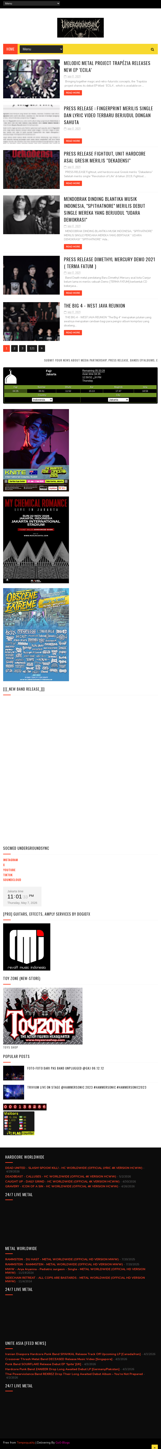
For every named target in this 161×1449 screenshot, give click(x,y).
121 (32, 348)
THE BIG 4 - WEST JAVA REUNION (94, 305)
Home (10, 49)
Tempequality (26, 1443)
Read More (73, 92)
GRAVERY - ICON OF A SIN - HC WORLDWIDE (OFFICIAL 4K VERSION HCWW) (61, 1186)
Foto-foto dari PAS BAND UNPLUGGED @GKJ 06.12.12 (65, 1068)
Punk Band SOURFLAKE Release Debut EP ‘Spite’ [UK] (43, 1364)
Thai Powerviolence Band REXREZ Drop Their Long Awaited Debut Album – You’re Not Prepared (74, 1374)
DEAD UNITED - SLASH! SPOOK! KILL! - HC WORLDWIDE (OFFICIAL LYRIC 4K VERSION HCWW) (73, 1168)
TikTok (8, 875)
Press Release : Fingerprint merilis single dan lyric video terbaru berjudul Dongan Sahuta (108, 115)
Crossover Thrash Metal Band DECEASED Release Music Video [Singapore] (58, 1359)
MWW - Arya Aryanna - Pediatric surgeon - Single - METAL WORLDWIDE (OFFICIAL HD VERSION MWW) (75, 1271)
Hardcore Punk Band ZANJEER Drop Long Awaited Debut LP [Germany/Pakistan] (62, 1369)
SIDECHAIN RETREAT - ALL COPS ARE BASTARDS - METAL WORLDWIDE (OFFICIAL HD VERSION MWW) (75, 1279)
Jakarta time (15, 891)
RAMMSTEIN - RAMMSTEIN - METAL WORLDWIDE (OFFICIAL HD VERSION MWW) (64, 1264)
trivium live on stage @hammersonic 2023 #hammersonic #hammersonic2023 (87, 1087)
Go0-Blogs (63, 1443)
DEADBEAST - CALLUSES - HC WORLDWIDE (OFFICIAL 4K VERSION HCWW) (60, 1177)
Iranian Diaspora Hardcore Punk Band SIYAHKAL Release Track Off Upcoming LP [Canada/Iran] (73, 1354)
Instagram (10, 860)
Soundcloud (12, 879)
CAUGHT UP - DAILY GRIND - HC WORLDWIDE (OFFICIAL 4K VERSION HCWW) (62, 1182)
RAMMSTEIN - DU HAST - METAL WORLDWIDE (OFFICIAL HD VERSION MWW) (62, 1259)
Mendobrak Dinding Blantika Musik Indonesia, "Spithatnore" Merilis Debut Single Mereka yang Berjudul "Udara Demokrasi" (104, 209)
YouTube (9, 870)
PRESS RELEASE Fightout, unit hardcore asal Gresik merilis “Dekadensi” (105, 157)
